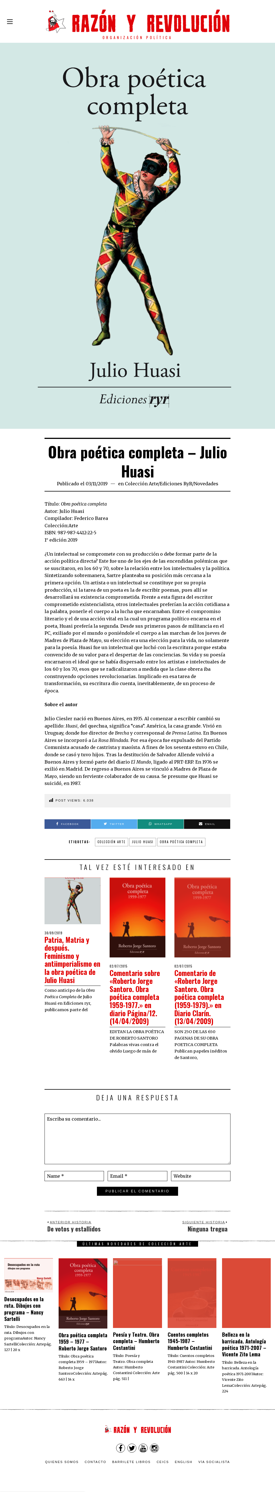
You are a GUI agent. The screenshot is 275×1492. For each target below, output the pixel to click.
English (183, 1462)
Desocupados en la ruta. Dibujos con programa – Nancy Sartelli (24, 1308)
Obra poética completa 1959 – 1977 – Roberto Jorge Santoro (83, 1341)
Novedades (206, 483)
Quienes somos (62, 1462)
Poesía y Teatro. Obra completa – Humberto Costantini (136, 1341)
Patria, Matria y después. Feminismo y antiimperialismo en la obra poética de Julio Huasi (71, 959)
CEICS (163, 1462)
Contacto (95, 1462)
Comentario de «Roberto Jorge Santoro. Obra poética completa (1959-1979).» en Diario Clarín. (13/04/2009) (200, 997)
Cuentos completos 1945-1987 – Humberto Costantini (190, 1341)
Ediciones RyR (176, 483)
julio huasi (143, 842)
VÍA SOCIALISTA (214, 1462)
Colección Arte (141, 483)
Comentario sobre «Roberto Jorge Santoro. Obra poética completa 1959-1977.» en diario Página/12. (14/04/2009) (136, 997)
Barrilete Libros (131, 1462)
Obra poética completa (181, 842)
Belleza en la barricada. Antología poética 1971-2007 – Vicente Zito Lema (244, 1344)
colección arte (111, 842)
